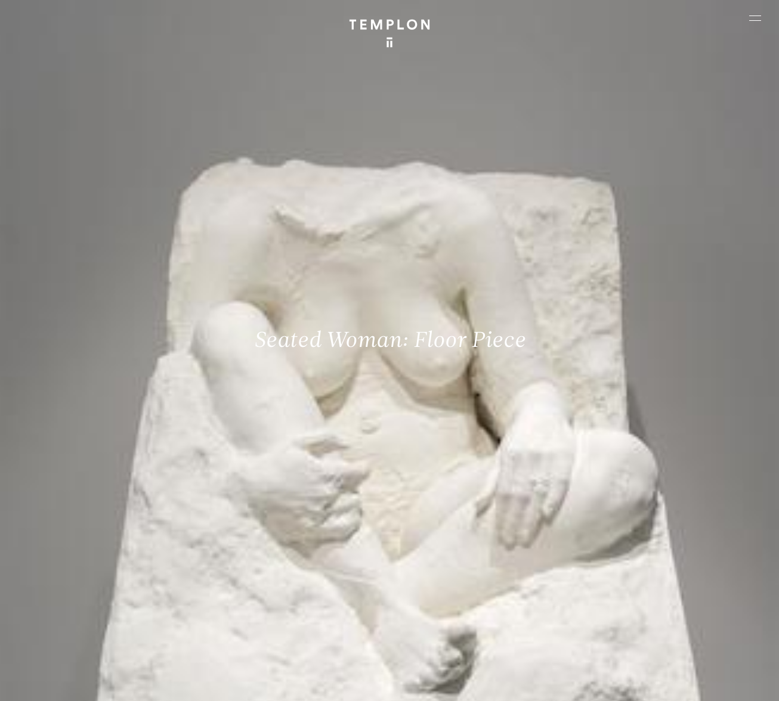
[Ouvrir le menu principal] (755, 18)
